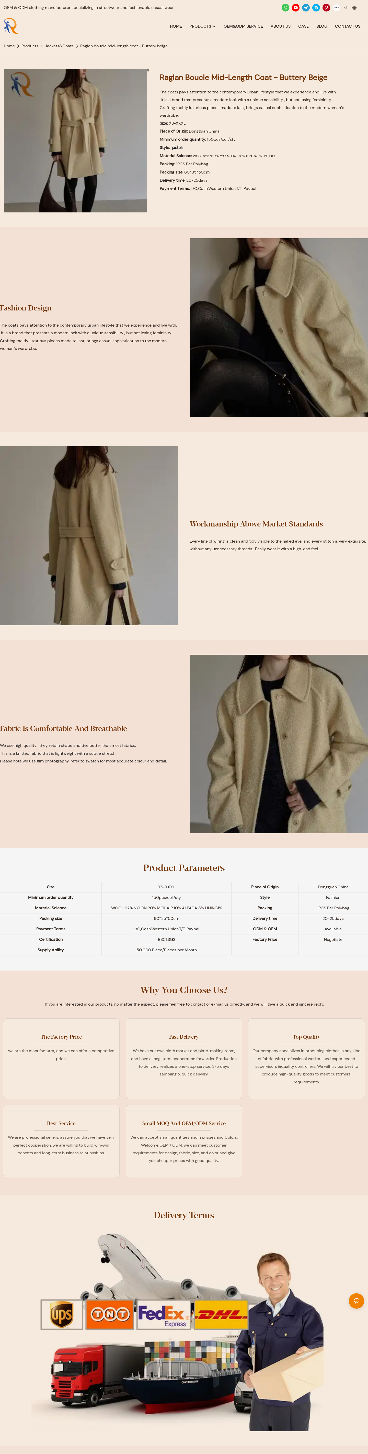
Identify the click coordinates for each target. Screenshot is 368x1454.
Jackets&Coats (59, 46)
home (9, 46)
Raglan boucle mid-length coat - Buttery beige (124, 46)
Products (29, 46)
